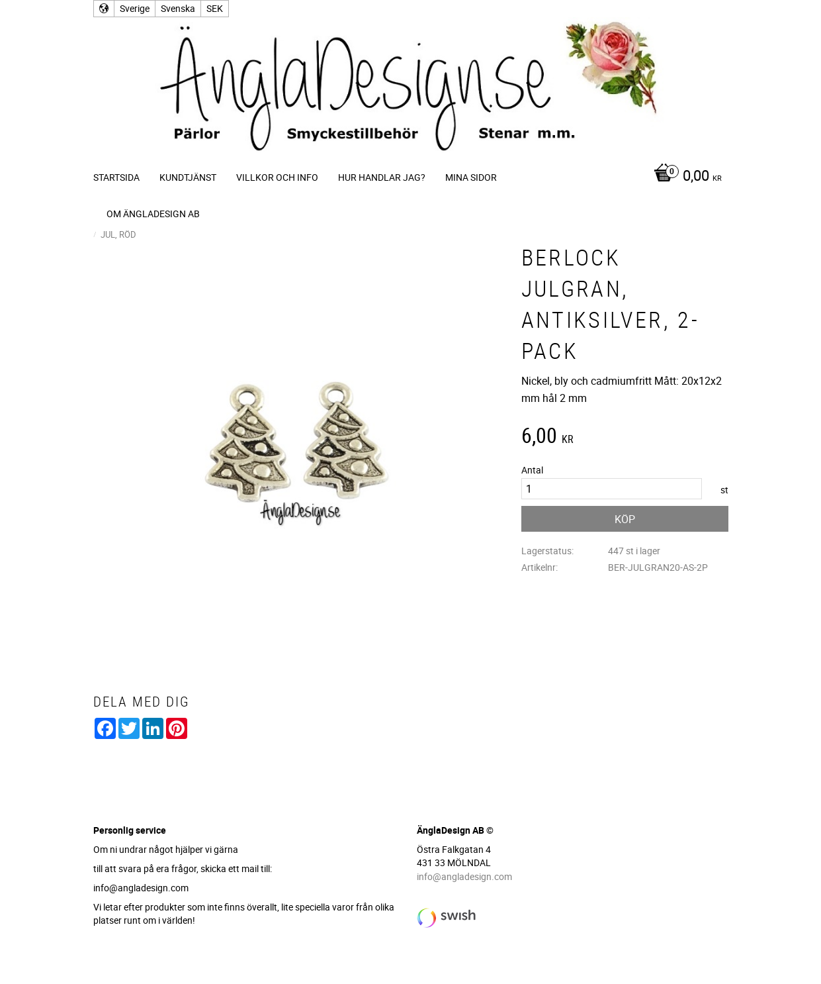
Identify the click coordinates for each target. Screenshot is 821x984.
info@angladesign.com (464, 876)
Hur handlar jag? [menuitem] (381, 177)
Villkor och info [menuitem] (277, 177)
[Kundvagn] (684, 176)
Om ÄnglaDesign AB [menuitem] (153, 213)
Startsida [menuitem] (116, 177)
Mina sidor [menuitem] (471, 177)
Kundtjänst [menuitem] (187, 177)
